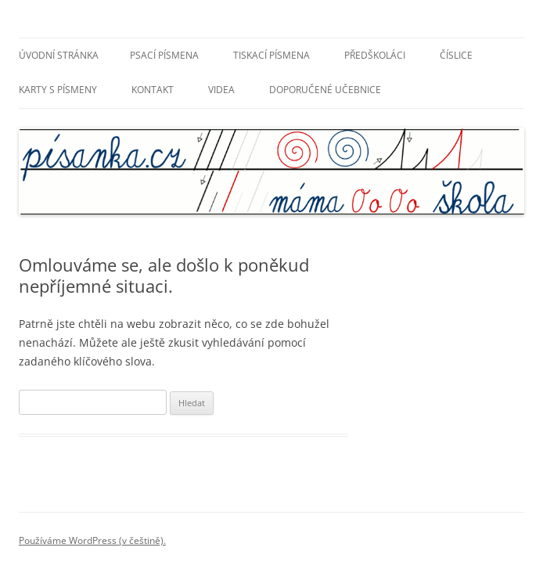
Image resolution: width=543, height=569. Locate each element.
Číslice (456, 55)
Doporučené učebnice (325, 89)
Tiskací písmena (271, 55)
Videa (221, 89)
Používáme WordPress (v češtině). (92, 540)
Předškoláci (374, 55)
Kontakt (152, 89)
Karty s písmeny (58, 89)
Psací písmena (164, 55)
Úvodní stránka (59, 55)
